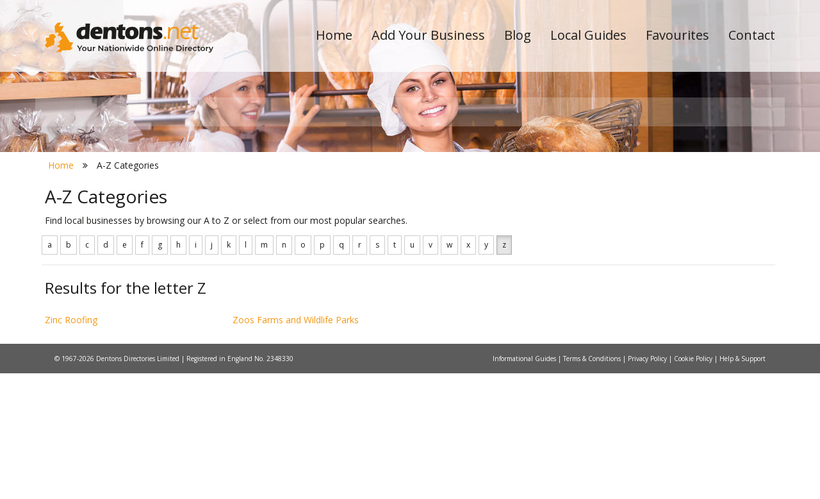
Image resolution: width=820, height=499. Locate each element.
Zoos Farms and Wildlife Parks (296, 445)
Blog (517, 35)
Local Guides (588, 35)
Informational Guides (525, 484)
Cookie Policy (694, 484)
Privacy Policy (648, 484)
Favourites (677, 35)
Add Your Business (428, 35)
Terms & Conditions (593, 484)
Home (334, 35)
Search (687, 206)
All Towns (106, 228)
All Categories (392, 228)
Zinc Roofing (71, 445)
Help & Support (742, 484)
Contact (751, 35)
